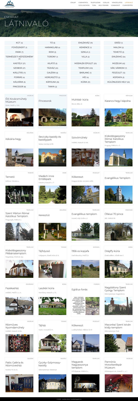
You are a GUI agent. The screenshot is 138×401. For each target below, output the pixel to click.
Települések (95, 2)
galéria (52, 73)
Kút (19, 43)
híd (85, 77)
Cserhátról (83, 2)
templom (85, 68)
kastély (19, 63)
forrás (19, 77)
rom (52, 52)
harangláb (52, 47)
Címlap (73, 2)
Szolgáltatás (84, 5)
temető (118, 52)
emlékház (85, 43)
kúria (85, 82)
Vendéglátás (117, 2)
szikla (85, 52)
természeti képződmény (19, 58)
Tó (52, 43)
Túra (94, 5)
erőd (119, 43)
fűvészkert (19, 47)
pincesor (19, 86)
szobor (19, 68)
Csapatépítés (127, 5)
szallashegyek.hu (76, 399)
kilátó (52, 63)
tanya (52, 86)
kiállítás (19, 73)
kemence (85, 47)
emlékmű (118, 57)
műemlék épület (85, 63)
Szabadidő (115, 5)
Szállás (106, 2)
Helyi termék (103, 5)
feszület (118, 73)
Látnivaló (129, 2)
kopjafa (118, 77)
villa (85, 57)
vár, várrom (118, 68)
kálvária (19, 82)
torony (52, 57)
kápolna (52, 82)
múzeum (118, 63)
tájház (52, 68)
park (19, 52)
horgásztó (52, 77)
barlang (85, 73)
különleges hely (118, 82)
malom (119, 47)
